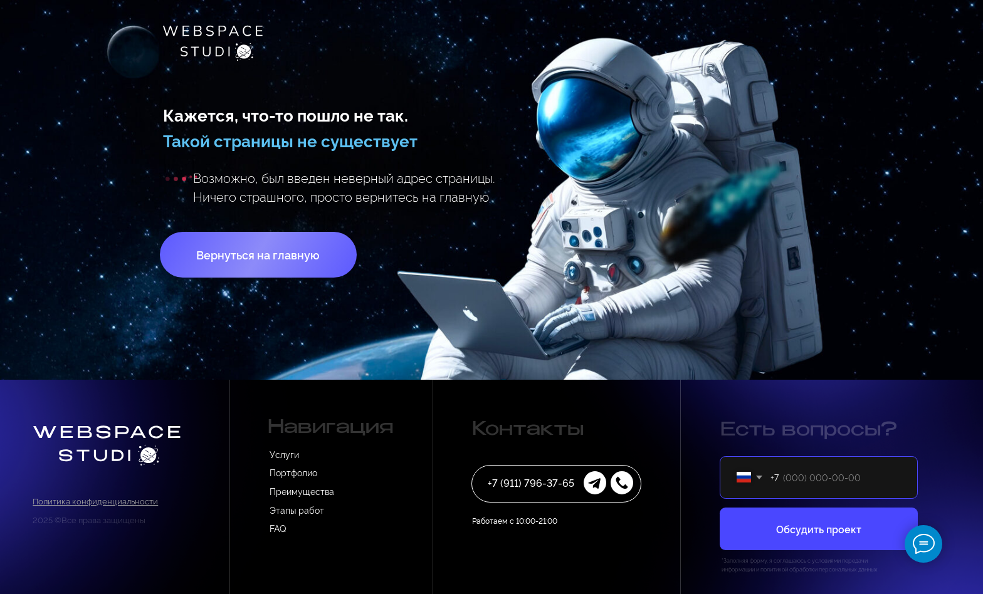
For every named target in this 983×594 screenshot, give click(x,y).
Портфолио (293, 472)
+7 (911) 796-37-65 (531, 482)
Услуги (284, 454)
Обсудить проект (818, 529)
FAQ (278, 528)
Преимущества (302, 491)
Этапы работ (297, 510)
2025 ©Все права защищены (89, 519)
